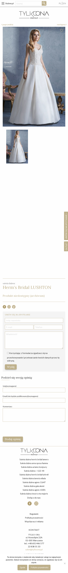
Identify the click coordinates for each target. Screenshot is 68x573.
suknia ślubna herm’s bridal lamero (34, 459)
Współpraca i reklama (34, 521)
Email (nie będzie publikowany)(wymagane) (20, 396)
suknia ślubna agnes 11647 (34, 482)
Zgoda (22, 567)
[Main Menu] (3, 3)
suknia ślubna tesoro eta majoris (34, 494)
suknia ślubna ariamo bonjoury (34, 467)
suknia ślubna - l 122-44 (34, 471)
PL (60, 3)
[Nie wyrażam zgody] (64, 563)
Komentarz (7, 406)
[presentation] (23, 429)
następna (62, 24)
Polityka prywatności (34, 518)
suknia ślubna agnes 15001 (34, 490)
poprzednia (7, 24)
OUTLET (66, 246)
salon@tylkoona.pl (34, 549)
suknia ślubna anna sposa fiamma (34, 463)
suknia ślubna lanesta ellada (34, 478)
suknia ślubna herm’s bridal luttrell (34, 474)
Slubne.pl (9, 3)
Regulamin (34, 514)
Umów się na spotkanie (66, 226)
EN (64, 3)
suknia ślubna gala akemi (34, 486)
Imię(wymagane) (9, 386)
